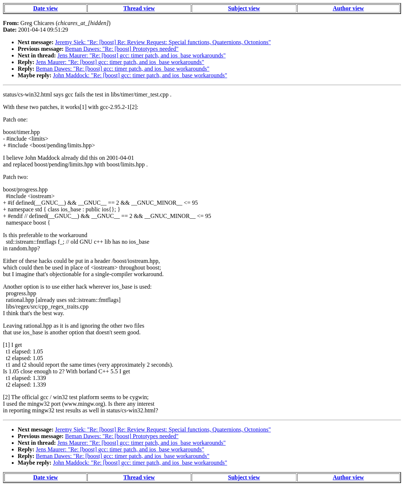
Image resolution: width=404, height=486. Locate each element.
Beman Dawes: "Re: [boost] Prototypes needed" (122, 49)
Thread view (139, 8)
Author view (348, 8)
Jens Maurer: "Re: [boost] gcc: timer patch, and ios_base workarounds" (142, 55)
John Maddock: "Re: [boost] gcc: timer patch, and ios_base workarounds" (140, 75)
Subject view (244, 8)
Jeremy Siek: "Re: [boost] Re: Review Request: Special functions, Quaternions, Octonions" (163, 42)
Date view (45, 8)
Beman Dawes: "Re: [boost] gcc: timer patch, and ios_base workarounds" (122, 69)
